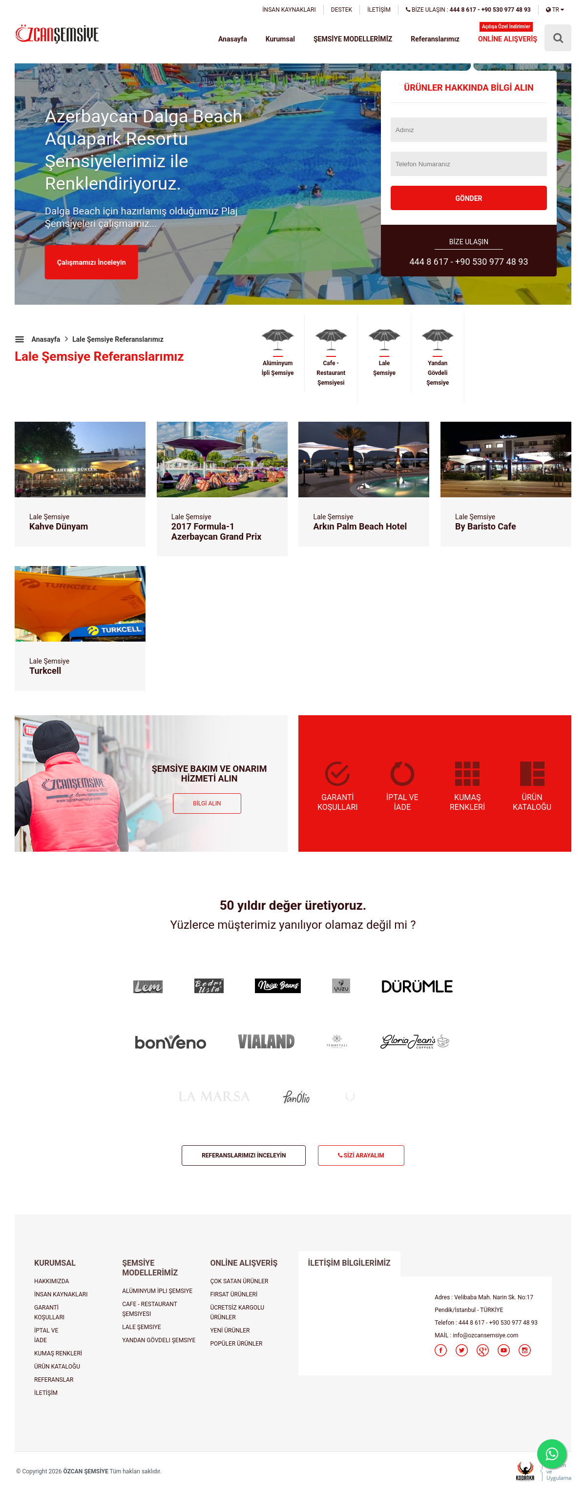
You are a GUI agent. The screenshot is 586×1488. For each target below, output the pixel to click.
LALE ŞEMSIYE (141, 1327)
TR (555, 9)
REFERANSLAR (53, 1379)
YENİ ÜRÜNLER (230, 1330)
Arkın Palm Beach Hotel (360, 526)
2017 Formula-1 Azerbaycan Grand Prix (216, 531)
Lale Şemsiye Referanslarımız (118, 339)
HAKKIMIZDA (51, 1281)
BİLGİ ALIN (207, 803)
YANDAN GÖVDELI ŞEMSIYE (158, 1340)
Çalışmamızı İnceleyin (92, 262)
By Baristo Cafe (485, 526)
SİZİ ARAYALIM (361, 1155)
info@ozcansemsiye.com (485, 1335)
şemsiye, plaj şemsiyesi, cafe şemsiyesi (57, 34)
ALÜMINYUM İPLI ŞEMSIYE (157, 1291)
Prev (27, 232)
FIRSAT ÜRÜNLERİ (233, 1294)
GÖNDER (468, 198)
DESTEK (341, 9)
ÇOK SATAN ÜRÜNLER (239, 1281)
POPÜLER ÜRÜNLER (236, 1343)
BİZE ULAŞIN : (468, 9)
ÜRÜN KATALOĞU (57, 1366)
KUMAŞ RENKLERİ (58, 1353)
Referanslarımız (435, 39)
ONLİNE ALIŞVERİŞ (507, 39)
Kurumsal (280, 39)
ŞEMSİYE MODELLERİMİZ (353, 39)
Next (558, 232)
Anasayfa (233, 39)
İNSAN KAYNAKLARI (288, 9)
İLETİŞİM (379, 9)
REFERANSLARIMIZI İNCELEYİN (244, 1155)
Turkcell (45, 671)
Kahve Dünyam (58, 526)
